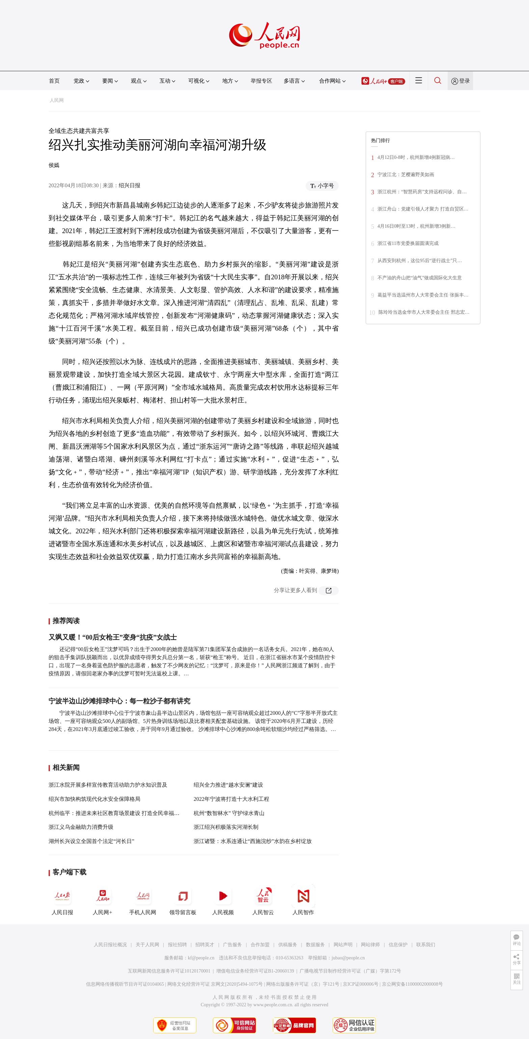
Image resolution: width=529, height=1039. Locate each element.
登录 (464, 81)
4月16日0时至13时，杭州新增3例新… (416, 226)
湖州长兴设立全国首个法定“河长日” (91, 841)
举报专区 (261, 81)
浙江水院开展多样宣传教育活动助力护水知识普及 (108, 785)
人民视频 (223, 899)
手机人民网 (142, 899)
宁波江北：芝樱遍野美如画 (406, 174)
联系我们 (425, 944)
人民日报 (62, 899)
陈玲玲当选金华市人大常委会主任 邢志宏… (424, 312)
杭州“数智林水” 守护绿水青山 (229, 813)
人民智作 (303, 899)
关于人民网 (147, 944)
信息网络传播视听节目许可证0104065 (125, 984)
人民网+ (102, 899)
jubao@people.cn (348, 957)
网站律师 (370, 944)
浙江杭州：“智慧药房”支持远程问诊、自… (422, 191)
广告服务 (232, 944)
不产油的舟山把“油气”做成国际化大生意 (420, 277)
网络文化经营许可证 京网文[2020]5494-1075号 (215, 984)
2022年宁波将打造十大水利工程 (231, 799)
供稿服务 (287, 944)
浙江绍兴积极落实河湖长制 (226, 827)
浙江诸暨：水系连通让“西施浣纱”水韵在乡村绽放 (253, 841)
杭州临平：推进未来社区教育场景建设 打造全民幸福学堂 (117, 813)
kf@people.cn (201, 957)
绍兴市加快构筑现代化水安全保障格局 (94, 799)
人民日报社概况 (110, 944)
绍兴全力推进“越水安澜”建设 (228, 785)
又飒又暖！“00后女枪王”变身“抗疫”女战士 (113, 637)
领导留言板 (182, 899)
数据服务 (315, 944)
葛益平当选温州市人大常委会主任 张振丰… (423, 295)
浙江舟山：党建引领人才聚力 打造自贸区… (423, 209)
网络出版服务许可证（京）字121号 (302, 984)
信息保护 (398, 944)
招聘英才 (204, 944)
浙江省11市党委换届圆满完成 (408, 243)
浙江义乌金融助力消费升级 (81, 827)
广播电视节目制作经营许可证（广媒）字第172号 (350, 971)
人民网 (57, 100)
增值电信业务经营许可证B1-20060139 (255, 971)
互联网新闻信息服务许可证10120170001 (169, 971)
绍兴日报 (129, 185)
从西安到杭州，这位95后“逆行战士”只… (420, 260)
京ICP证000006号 (361, 984)
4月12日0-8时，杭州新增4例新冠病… (416, 157)
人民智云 (263, 899)
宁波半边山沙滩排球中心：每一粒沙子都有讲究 (119, 701)
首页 (54, 81)
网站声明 (343, 944)
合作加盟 (260, 944)
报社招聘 (177, 944)
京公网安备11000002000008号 (412, 984)
